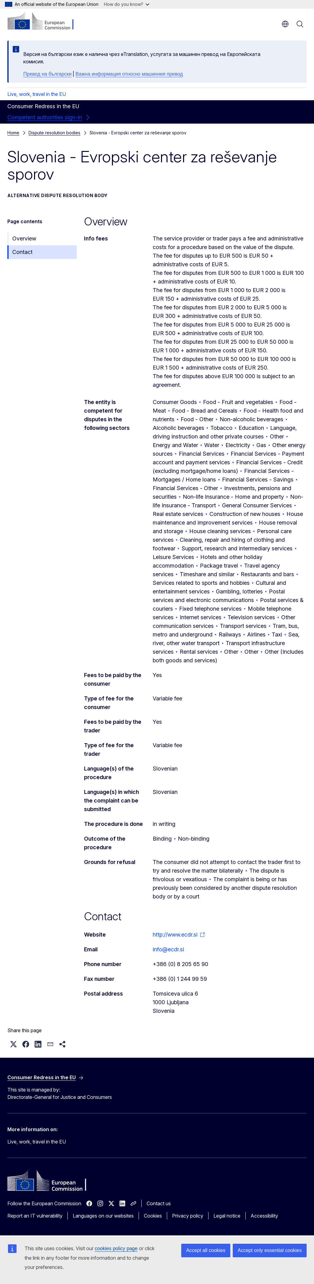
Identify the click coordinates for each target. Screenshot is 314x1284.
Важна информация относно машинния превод (129, 74)
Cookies (153, 1216)
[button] (13, 1044)
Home (13, 132)
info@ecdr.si (168, 949)
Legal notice (226, 1216)
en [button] (285, 24)
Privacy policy (187, 1216)
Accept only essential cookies (270, 1250)
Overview (24, 238)
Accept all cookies (205, 1250)
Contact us (159, 1203)
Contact (22, 252)
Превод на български (47, 74)
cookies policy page (116, 1248)
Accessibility (264, 1216)
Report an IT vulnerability (35, 1216)
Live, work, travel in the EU (36, 94)
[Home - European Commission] (44, 21)
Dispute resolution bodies (54, 132)
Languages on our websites (103, 1216)
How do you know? (126, 4)
